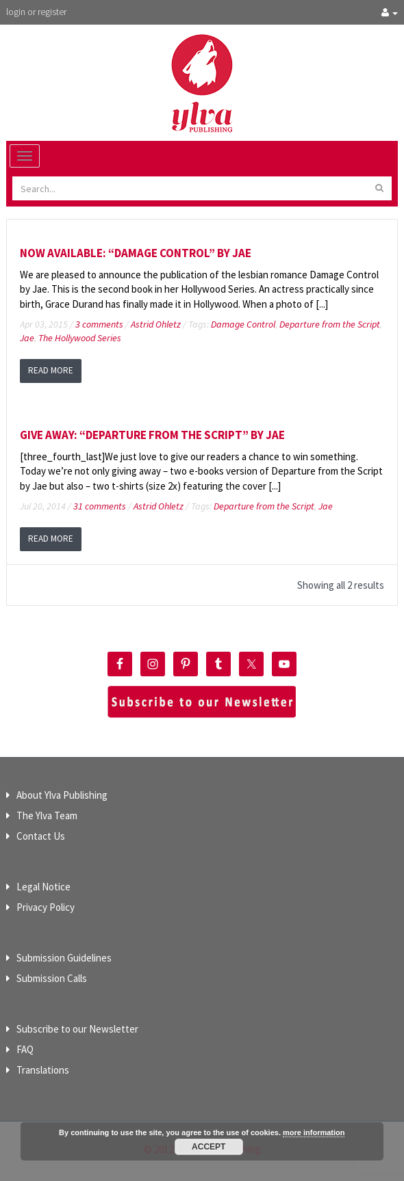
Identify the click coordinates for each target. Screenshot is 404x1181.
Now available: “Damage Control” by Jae (135, 253)
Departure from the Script (329, 324)
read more (50, 370)
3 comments (99, 324)
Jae (27, 338)
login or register (36, 11)
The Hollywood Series (79, 338)
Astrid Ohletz (156, 324)
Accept (208, 1147)
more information (313, 1132)
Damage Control (243, 324)
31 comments (99, 506)
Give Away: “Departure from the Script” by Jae (152, 434)
